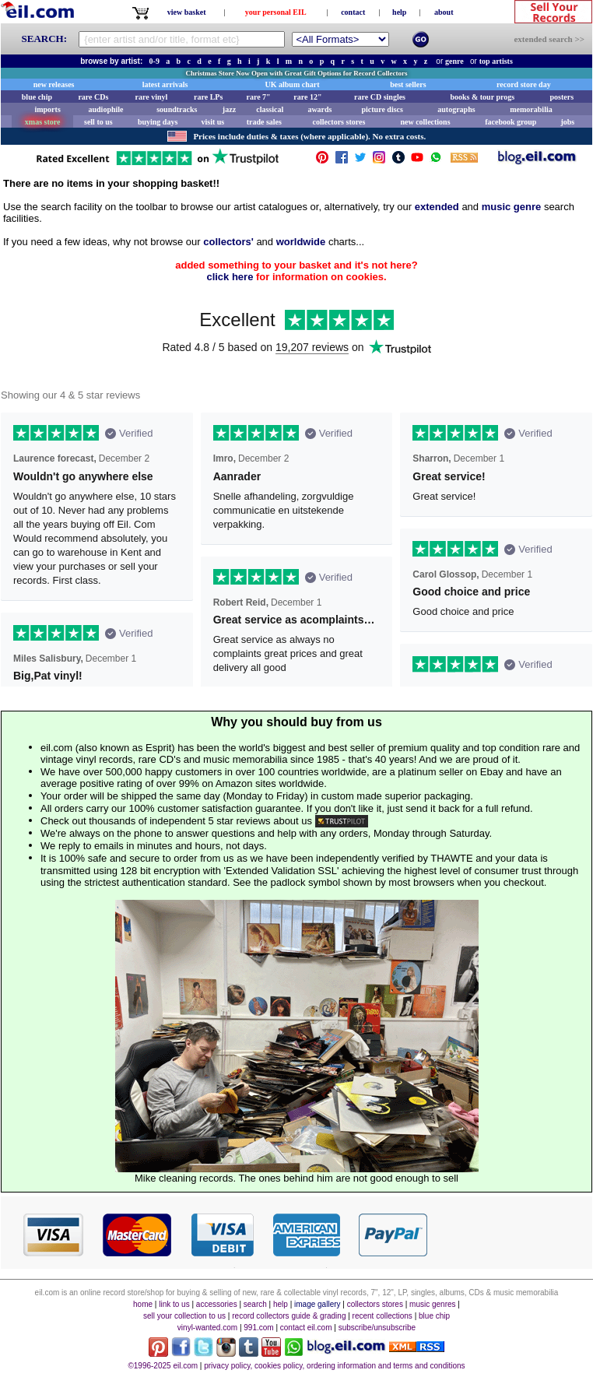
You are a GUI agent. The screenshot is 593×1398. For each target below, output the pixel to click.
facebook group (510, 122)
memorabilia (531, 109)
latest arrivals (165, 84)
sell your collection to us (184, 1316)
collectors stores (338, 122)
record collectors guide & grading (289, 1316)
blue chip (37, 97)
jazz (229, 109)
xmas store (43, 122)
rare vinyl (151, 97)
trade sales (264, 122)
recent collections (382, 1316)
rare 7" (258, 97)
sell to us (98, 122)
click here (229, 277)
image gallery (317, 1304)
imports (47, 109)
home (143, 1304)
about (443, 12)
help (399, 12)
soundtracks (176, 109)
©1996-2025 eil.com (163, 1365)
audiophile (106, 109)
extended (437, 207)
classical (269, 109)
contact (353, 12)
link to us (174, 1304)
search (255, 1304)
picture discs (381, 109)
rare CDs (93, 97)
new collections (425, 122)
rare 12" (307, 97)
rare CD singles (379, 97)
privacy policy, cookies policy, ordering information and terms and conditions (334, 1365)
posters (561, 97)
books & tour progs (482, 97)
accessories (216, 1304)
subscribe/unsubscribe (377, 1327)
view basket (186, 12)
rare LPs (208, 97)
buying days (157, 122)
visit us (213, 122)
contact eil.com (306, 1327)
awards (319, 109)
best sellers (408, 84)
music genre (512, 207)
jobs (567, 122)
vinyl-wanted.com (207, 1327)
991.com (258, 1327)
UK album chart (292, 84)
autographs (456, 109)
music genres (432, 1304)
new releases (54, 84)
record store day (524, 84)
